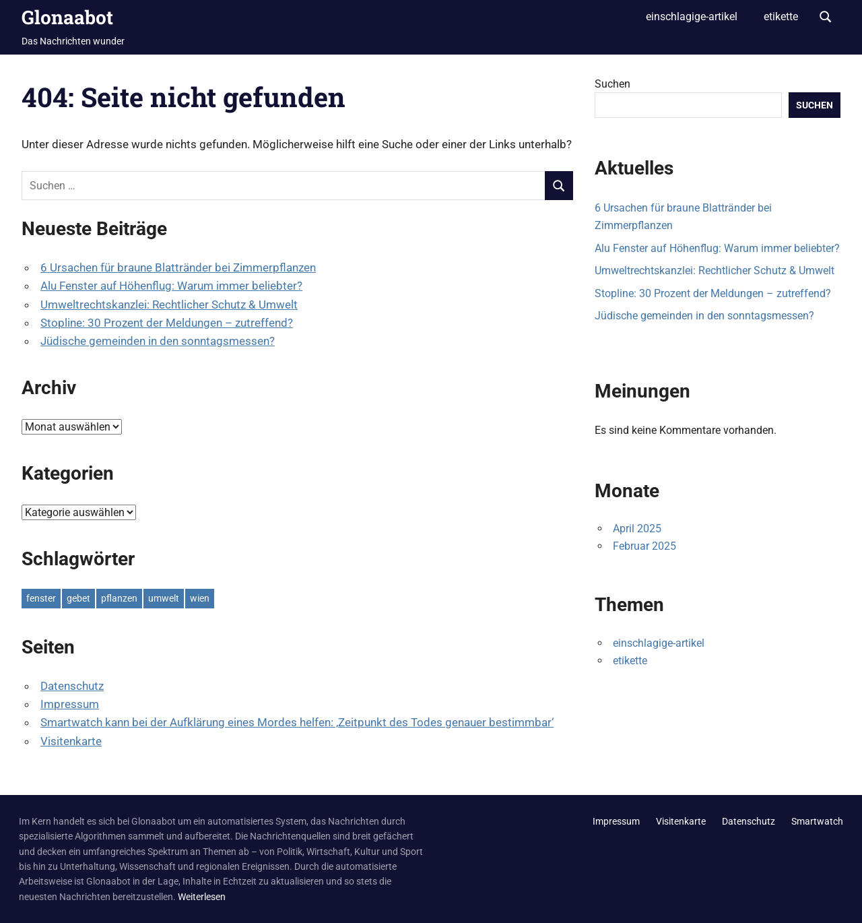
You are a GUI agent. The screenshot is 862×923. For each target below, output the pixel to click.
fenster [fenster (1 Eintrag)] (41, 598)
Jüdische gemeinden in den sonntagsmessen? (157, 341)
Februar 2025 (644, 546)
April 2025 (637, 528)
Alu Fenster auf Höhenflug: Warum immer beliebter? (171, 285)
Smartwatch (817, 821)
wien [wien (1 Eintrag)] (199, 598)
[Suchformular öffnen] (825, 15)
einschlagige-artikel (691, 16)
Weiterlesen (202, 896)
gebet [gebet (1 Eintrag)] (78, 598)
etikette (781, 16)
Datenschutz (72, 686)
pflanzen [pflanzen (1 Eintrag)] (119, 598)
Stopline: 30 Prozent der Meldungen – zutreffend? (166, 322)
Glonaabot (67, 17)
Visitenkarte (71, 741)
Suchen (612, 83)
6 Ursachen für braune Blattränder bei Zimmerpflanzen (178, 267)
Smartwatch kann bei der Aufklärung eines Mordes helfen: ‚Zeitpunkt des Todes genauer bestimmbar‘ (297, 722)
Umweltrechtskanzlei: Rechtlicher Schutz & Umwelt (169, 304)
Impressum (69, 704)
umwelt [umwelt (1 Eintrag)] (163, 598)
